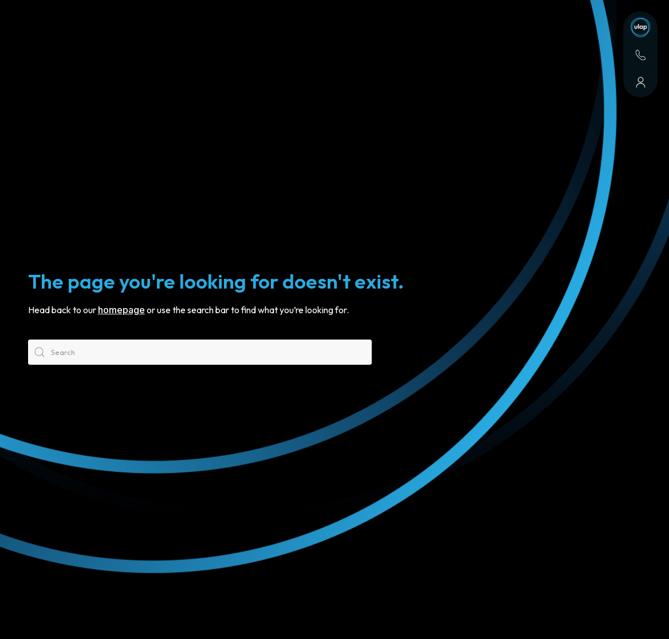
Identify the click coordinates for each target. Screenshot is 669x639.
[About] (641, 82)
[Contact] (641, 55)
